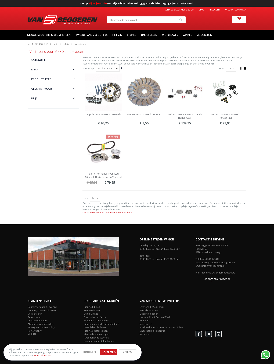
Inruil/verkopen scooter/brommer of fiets (161, 327)
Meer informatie (46, 355)
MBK (56, 44)
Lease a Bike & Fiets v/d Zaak (155, 317)
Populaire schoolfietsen (96, 320)
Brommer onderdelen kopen (99, 341)
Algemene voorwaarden (40, 324)
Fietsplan (144, 320)
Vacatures (145, 334)
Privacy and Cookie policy (41, 327)
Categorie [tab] (38, 60)
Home (29, 43)
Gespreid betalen (149, 313)
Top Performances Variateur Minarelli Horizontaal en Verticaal (103, 175)
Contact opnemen (37, 320)
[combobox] (146, 19)
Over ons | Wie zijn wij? (152, 306)
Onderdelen (41, 44)
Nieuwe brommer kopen (96, 334)
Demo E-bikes (91, 313)
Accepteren (108, 352)
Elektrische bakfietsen (95, 317)
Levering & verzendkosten (42, 310)
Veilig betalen (35, 313)
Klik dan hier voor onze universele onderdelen (107, 212)
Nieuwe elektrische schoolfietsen (101, 324)
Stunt (66, 44)
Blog (201, 9)
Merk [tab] (34, 69)
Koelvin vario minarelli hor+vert (144, 114)
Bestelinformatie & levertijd (42, 306)
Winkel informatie (149, 310)
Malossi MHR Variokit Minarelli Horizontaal (184, 116)
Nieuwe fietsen (92, 310)
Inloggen (215, 9)
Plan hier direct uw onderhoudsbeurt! (215, 272)
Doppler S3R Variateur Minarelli (103, 114)
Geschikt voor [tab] (41, 88)
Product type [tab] (41, 79)
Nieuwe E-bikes (92, 306)
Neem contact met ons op (179, 9)
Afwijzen (126, 352)
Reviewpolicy (35, 330)
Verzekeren (146, 324)
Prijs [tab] (34, 98)
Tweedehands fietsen (95, 327)
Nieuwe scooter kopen (96, 330)
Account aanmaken (235, 9)
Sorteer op (88, 68)
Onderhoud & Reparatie (152, 330)
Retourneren (34, 317)
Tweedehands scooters (96, 337)
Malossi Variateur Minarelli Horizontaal (225, 116)
